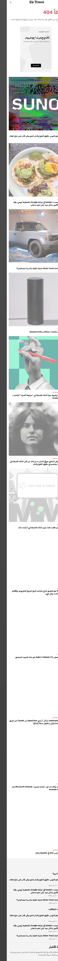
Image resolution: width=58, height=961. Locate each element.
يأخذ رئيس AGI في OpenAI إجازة (42, 852)
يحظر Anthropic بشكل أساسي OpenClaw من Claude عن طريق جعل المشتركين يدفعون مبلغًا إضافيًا (29, 722)
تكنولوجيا (53, 133)
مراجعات (53, 265)
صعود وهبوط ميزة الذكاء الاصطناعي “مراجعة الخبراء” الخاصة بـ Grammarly (31, 396)
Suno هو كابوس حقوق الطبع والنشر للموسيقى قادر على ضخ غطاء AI (29, 137)
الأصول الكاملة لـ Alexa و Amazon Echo (39, 331)
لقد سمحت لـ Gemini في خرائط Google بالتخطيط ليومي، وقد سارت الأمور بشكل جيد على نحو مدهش (31, 203)
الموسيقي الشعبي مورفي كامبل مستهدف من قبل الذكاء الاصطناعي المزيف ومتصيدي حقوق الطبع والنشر (29, 463)
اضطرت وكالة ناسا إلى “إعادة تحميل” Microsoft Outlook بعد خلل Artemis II (30, 788)
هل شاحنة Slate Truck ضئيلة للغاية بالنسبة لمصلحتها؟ (33, 268)
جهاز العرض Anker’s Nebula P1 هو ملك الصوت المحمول (32, 657)
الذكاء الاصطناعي (51, 392)
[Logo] (29, 2)
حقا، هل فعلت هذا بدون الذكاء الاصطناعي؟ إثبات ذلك (33, 527)
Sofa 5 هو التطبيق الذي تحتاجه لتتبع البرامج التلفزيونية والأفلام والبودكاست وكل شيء (30, 592)
